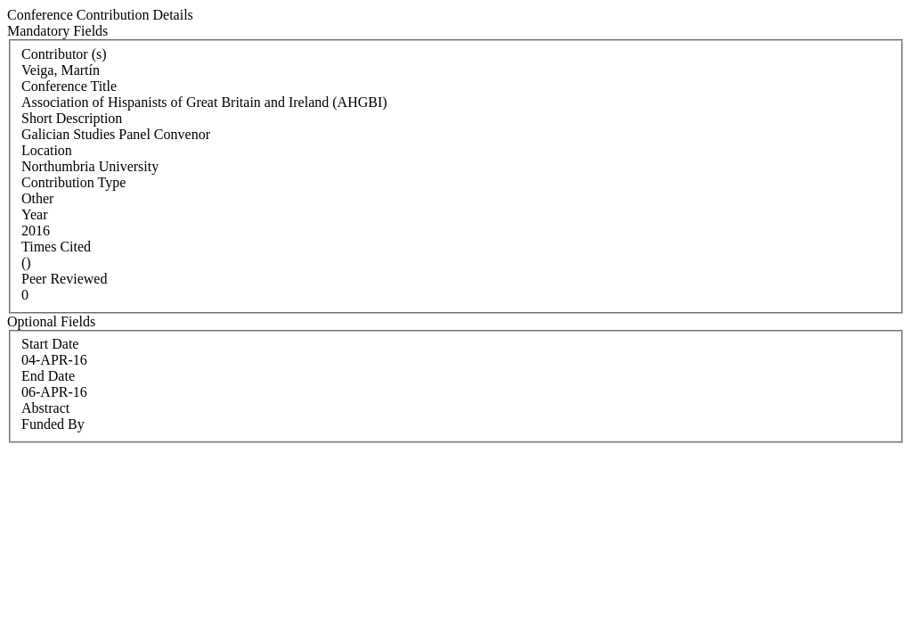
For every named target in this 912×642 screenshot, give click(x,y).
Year (34, 214)
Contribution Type (73, 182)
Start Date (49, 343)
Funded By (53, 424)
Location (46, 150)
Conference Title (69, 86)
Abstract (45, 408)
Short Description (71, 118)
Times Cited (56, 246)
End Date (48, 375)
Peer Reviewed (64, 278)
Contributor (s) (64, 54)
